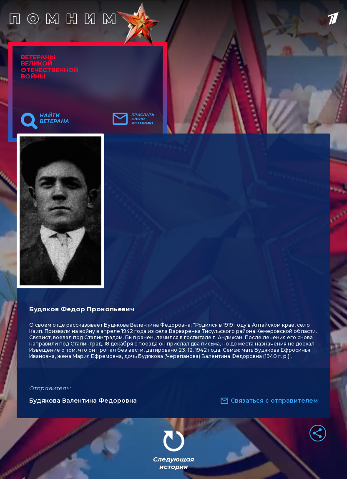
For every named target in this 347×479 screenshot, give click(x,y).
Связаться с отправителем (274, 400)
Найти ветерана (54, 118)
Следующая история (173, 463)
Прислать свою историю (142, 119)
